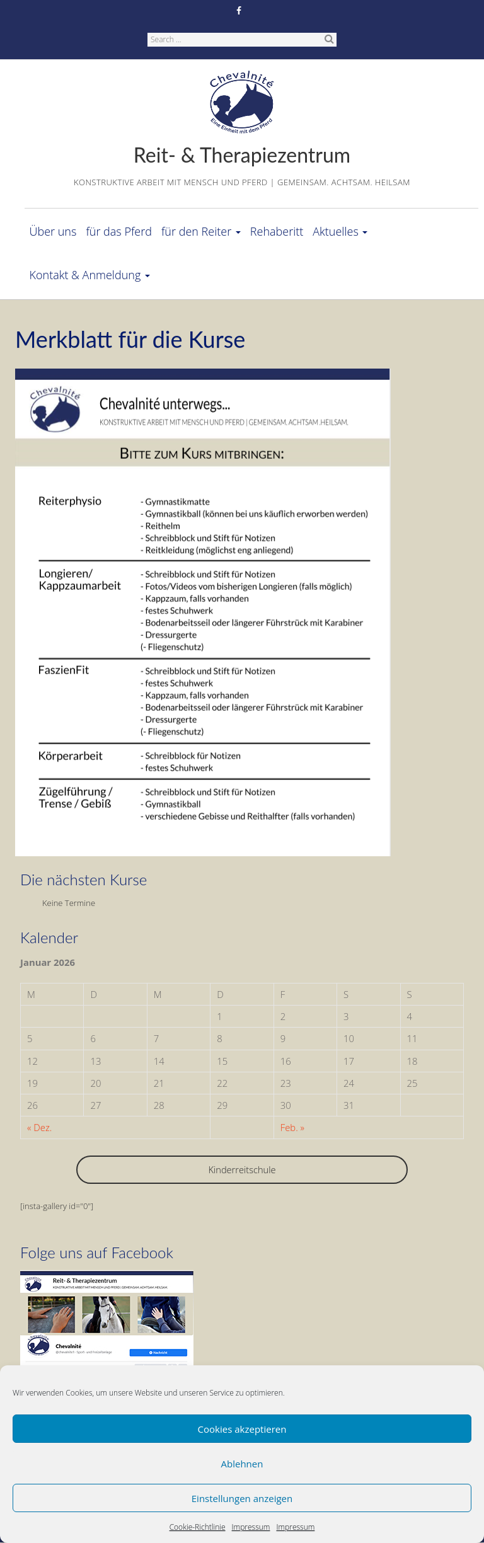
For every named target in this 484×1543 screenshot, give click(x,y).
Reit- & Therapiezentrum (242, 154)
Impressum (251, 1527)
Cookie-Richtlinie (198, 1527)
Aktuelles (340, 231)
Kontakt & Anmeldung (90, 274)
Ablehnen (242, 1463)
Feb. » (292, 1127)
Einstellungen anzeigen (242, 1498)
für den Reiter (201, 231)
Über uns (53, 231)
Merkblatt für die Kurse (130, 339)
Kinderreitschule (241, 1169)
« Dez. (39, 1127)
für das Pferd (119, 231)
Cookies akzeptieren (242, 1429)
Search (329, 38)
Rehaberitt (276, 231)
